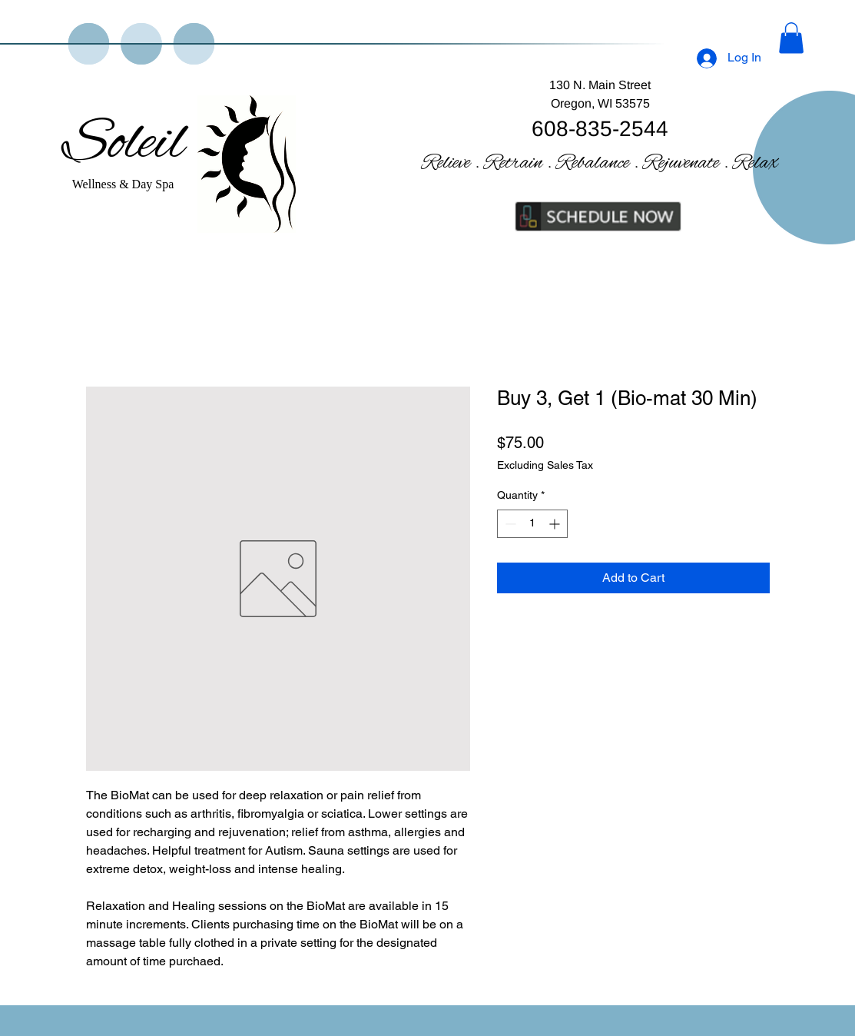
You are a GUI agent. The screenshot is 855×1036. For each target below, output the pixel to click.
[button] (791, 38)
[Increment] (555, 523)
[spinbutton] (532, 523)
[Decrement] (509, 523)
